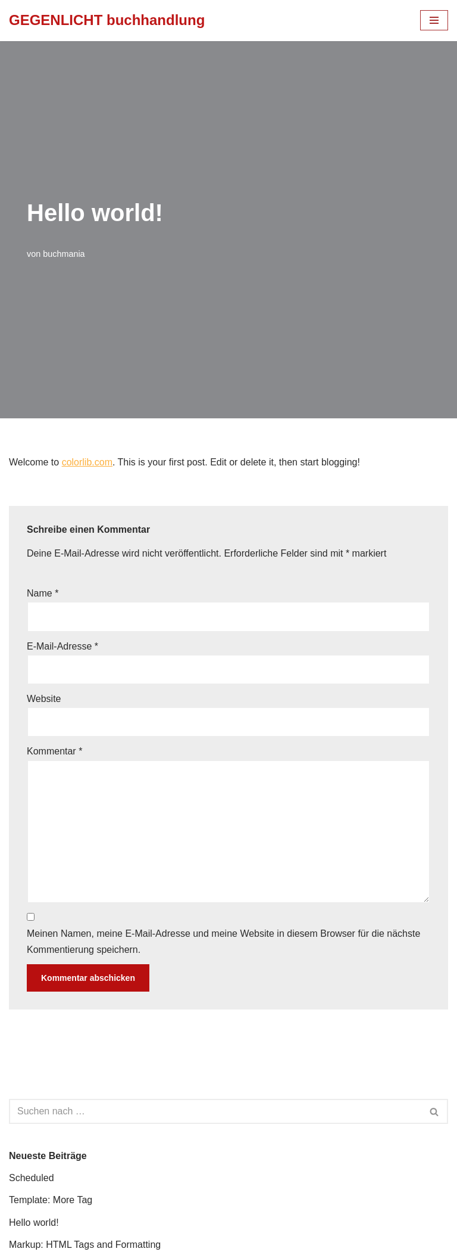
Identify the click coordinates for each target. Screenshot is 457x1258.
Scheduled (31, 1178)
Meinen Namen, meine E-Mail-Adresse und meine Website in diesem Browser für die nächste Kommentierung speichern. (223, 941)
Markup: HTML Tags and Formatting (85, 1245)
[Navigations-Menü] (434, 20)
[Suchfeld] (215, 1111)
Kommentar (54, 751)
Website (44, 699)
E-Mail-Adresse (62, 646)
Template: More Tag (50, 1200)
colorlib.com (87, 462)
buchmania (63, 254)
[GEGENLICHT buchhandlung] (107, 20)
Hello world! (34, 1222)
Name (42, 593)
